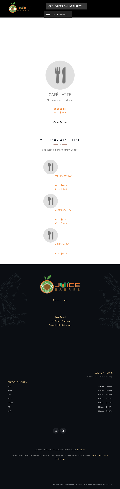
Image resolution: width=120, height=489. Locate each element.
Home (56, 484)
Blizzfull (81, 449)
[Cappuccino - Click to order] (51, 167)
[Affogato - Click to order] (51, 235)
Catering (87, 484)
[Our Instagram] (56, 431)
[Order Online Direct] (92, 6)
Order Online (60, 122)
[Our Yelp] (63, 431)
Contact (107, 484)
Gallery (97, 484)
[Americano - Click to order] (51, 201)
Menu (79, 484)
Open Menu (60, 6)
